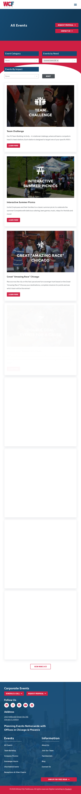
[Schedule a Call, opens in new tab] (14, 693)
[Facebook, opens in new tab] (19, 705)
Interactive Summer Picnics (21, 202)
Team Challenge (15, 131)
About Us (45, 745)
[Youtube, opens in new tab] (25, 705)
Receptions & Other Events (15, 772)
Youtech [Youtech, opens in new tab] (68, 789)
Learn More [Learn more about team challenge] (13, 145)
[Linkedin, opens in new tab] (6, 705)
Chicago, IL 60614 (11, 720)
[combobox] (19, 60)
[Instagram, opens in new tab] (13, 705)
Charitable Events (11, 766)
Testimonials (47, 756)
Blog (43, 761)
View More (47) (40, 666)
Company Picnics (11, 756)
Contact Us (46, 766)
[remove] (58, 60)
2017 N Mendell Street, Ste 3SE (16, 717)
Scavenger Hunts (11, 761)
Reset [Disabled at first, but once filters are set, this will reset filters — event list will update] (48, 76)
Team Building (10, 750)
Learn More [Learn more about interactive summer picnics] (13, 220)
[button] (75, 4)
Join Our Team (48, 750)
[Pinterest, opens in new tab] (32, 705)
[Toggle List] (37, 60)
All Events (8, 745)
